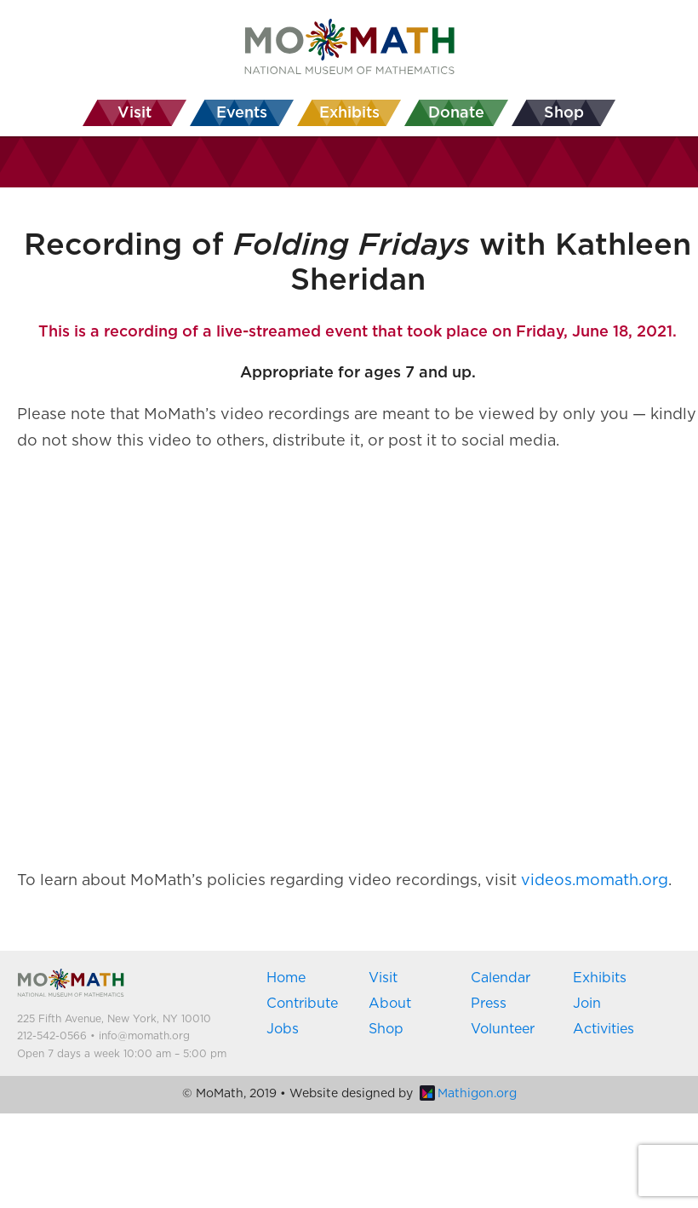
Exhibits (599, 978)
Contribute (302, 1003)
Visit (383, 978)
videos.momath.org (594, 881)
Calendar (500, 978)
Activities (603, 1029)
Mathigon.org (468, 1094)
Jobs (282, 1029)
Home (286, 978)
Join (587, 1003)
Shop (386, 1029)
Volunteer (503, 1029)
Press (488, 1003)
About (390, 1003)
